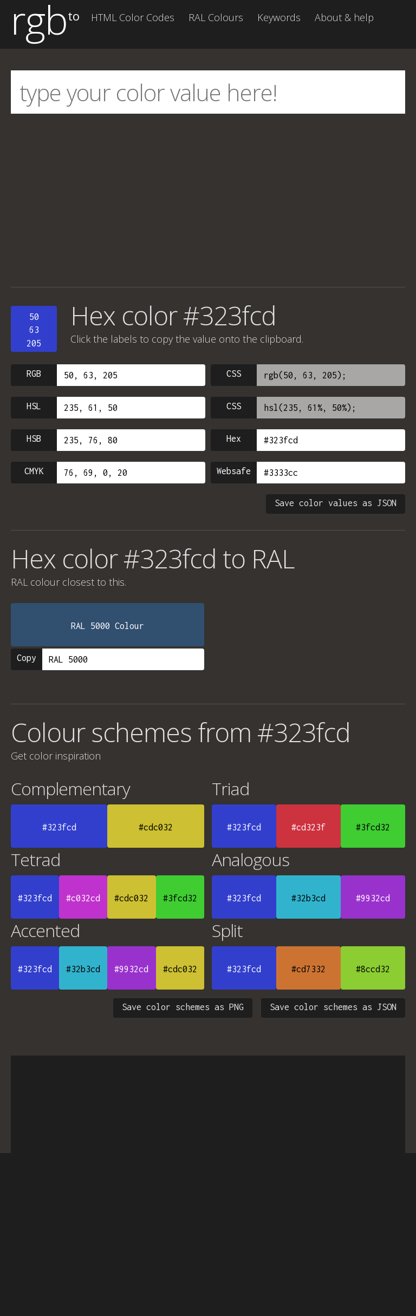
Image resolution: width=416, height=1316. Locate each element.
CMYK (34, 471)
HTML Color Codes (132, 17)
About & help (344, 17)
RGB (34, 373)
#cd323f (308, 827)
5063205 (34, 330)
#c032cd (83, 898)
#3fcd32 (373, 827)
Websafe (234, 471)
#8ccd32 (373, 969)
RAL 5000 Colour (107, 626)
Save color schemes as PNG (183, 1007)
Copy (26, 658)
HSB (34, 438)
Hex (233, 438)
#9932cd (373, 898)
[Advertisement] (208, 200)
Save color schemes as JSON (333, 1007)
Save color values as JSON (335, 503)
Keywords (279, 17)
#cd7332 (308, 969)
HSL (34, 406)
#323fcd (59, 827)
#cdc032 (156, 827)
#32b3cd (308, 898)
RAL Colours (215, 17)
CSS (233, 373)
